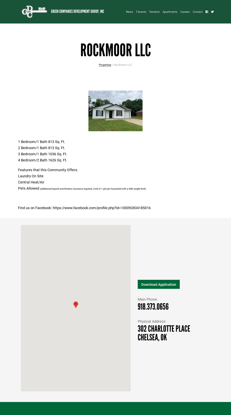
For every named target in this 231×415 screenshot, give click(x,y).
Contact (198, 12)
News (129, 12)
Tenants (141, 12)
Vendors (154, 12)
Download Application (158, 284)
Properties (105, 65)
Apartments (170, 12)
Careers (185, 12)
